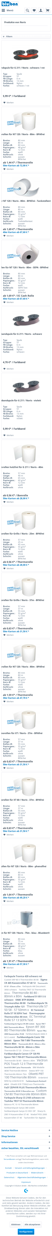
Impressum (26, 1182)
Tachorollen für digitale (35, 1117)
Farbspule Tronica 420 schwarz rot (23, 976)
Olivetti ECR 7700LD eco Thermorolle (27, 1084)
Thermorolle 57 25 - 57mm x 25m (19, 1050)
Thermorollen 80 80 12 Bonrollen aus (19, 1091)
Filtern (7, 36)
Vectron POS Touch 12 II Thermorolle (26, 1062)
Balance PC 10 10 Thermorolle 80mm (21, 1104)
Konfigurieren (26, 1231)
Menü (7, 10)
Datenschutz (9, 1177)
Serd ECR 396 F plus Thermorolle (17, 1067)
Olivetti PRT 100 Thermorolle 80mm (24, 1075)
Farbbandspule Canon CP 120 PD (22, 1053)
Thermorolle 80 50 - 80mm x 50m (22, 1047)
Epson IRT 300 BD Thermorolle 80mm (24, 1028)
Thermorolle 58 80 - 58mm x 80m (19, 1060)
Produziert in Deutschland (17, 1172)
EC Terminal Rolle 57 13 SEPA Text (25, 1018)
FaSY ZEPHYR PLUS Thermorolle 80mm (25, 1087)
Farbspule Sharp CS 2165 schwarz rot (24, 1097)
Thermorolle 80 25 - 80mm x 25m (31, 1044)
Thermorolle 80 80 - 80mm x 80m (21, 994)
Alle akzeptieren (32, 1224)
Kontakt (8, 1168)
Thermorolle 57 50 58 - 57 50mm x (26, 1008)
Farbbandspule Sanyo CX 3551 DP (20, 1111)
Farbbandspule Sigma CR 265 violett (19, 1024)
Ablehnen (15, 1224)
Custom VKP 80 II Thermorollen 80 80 (21, 979)
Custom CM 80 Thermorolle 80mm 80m (25, 1092)
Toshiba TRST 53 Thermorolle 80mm (24, 1101)
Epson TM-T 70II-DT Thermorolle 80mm (25, 1057)
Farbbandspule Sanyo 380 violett (19, 1107)
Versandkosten (9, 1159)
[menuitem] (7, 10)
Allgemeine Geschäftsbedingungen (31, 1177)
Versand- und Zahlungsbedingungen (30, 1168)
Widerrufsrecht (37, 1172)
